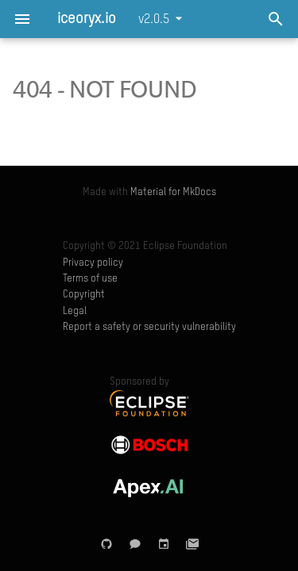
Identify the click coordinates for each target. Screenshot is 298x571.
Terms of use (90, 279)
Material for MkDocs (173, 192)
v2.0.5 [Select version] (153, 19)
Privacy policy (93, 263)
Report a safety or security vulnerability (149, 327)
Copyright (84, 294)
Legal (75, 311)
